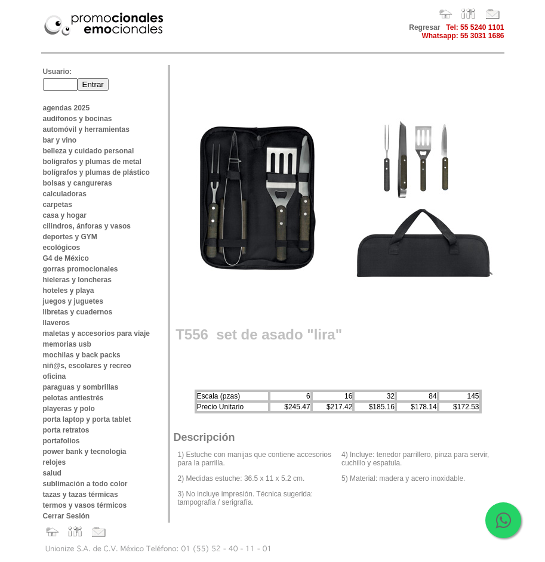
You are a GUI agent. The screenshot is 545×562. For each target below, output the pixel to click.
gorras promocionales (80, 269)
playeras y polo (69, 408)
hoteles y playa (68, 290)
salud (52, 473)
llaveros (56, 323)
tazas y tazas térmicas (80, 494)
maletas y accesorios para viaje (96, 333)
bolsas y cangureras (77, 183)
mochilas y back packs (82, 355)
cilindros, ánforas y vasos (87, 226)
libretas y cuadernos (78, 312)
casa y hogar (65, 215)
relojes (54, 462)
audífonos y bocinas (77, 119)
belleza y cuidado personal (88, 151)
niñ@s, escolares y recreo (87, 366)
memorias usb (67, 344)
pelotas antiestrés (73, 398)
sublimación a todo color (85, 484)
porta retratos (66, 430)
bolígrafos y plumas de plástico (96, 172)
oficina (54, 376)
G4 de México (66, 258)
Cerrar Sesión (66, 516)
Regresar (424, 27)
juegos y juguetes (73, 301)
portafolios (61, 441)
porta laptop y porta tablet (87, 419)
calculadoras (65, 194)
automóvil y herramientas (86, 129)
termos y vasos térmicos (85, 505)
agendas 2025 (66, 108)
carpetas (57, 204)
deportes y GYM (70, 237)
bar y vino (60, 140)
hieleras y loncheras (77, 280)
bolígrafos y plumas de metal (92, 162)
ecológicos (62, 247)
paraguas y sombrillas (81, 387)
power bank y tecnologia (85, 451)
